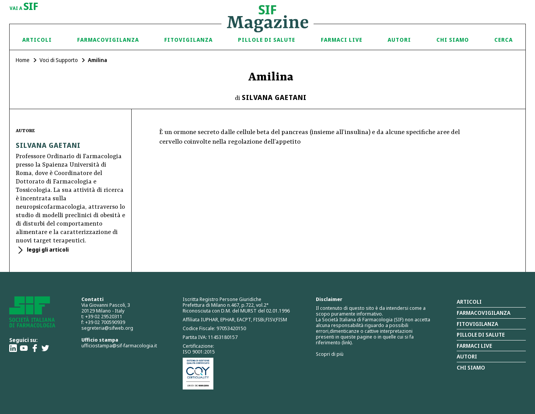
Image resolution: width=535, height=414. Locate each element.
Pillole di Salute (266, 39)
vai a (24, 7)
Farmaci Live (341, 39)
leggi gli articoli (47, 249)
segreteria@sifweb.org (107, 327)
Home (23, 60)
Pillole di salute (481, 334)
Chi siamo (452, 39)
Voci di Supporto (59, 60)
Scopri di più (329, 353)
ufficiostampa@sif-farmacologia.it (119, 345)
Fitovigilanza (188, 39)
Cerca (503, 39)
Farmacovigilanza (108, 39)
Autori (399, 39)
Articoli (37, 39)
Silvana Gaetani (274, 97)
